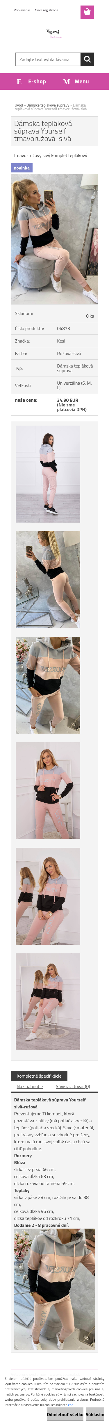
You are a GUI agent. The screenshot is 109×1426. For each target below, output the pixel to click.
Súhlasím (95, 1414)
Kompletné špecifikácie (39, 1075)
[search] (87, 59)
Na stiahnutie (30, 1086)
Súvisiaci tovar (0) (73, 1086)
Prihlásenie (22, 10)
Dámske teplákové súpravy (48, 105)
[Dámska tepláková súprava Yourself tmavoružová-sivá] (54, 176)
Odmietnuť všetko (65, 1414)
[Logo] (54, 33)
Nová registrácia (46, 10)
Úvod (19, 105)
